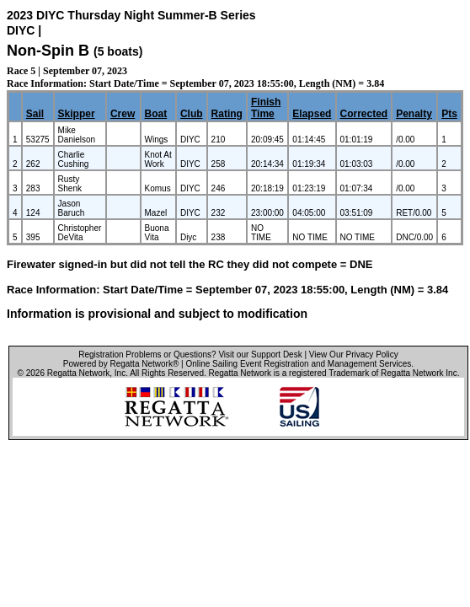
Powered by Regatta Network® (121, 363)
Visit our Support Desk (260, 354)
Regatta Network (78, 373)
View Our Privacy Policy (353, 354)
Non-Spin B (48, 50)
